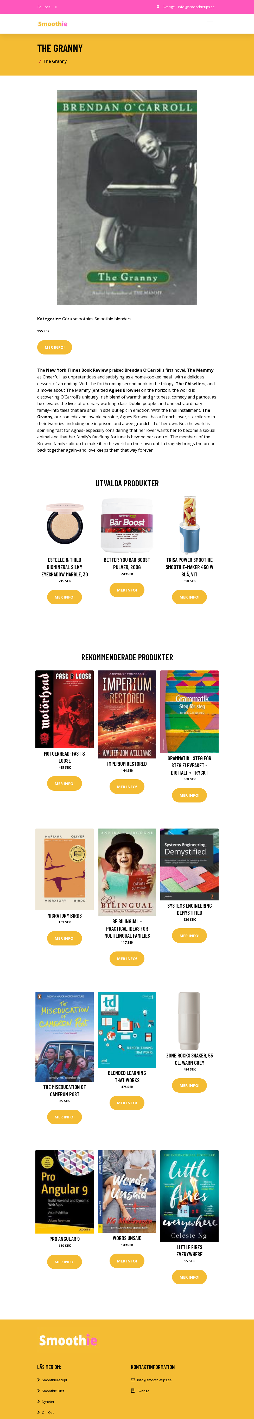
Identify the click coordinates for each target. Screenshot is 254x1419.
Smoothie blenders (112, 319)
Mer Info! (55, 347)
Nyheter (48, 1401)
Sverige (169, 6)
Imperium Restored (127, 763)
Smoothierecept (54, 1380)
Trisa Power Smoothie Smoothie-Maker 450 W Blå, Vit (189, 566)
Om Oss (48, 1412)
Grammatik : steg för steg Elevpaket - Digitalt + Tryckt (189, 765)
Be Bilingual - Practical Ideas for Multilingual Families (127, 928)
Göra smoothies (77, 319)
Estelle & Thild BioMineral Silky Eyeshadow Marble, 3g (64, 566)
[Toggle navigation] (210, 24)
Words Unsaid (127, 1238)
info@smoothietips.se (196, 6)
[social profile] (56, 7)
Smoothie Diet (53, 1391)
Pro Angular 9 (64, 1238)
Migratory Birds (64, 915)
